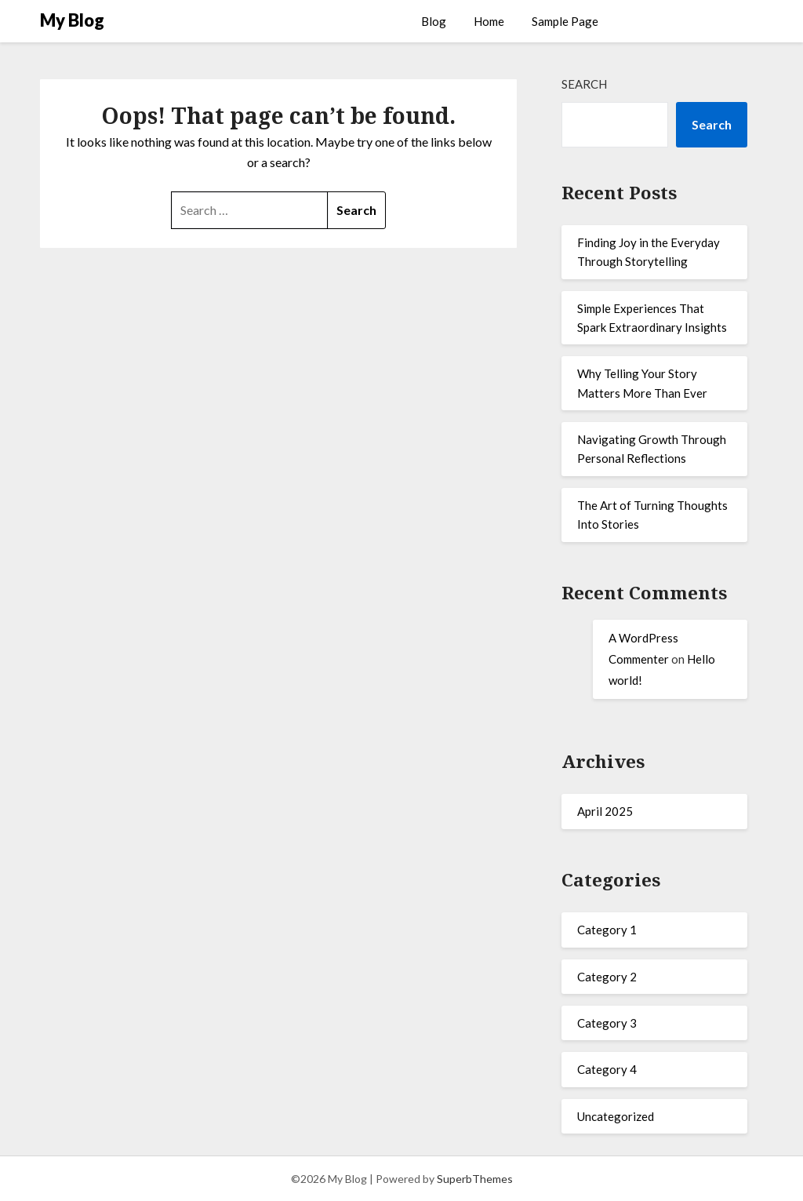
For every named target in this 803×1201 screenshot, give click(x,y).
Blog (433, 21)
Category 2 (607, 977)
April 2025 (605, 811)
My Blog (72, 20)
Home (489, 21)
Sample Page (565, 21)
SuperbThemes (475, 1178)
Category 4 (607, 1069)
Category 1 (607, 930)
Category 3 (607, 1023)
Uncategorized (615, 1116)
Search (584, 84)
